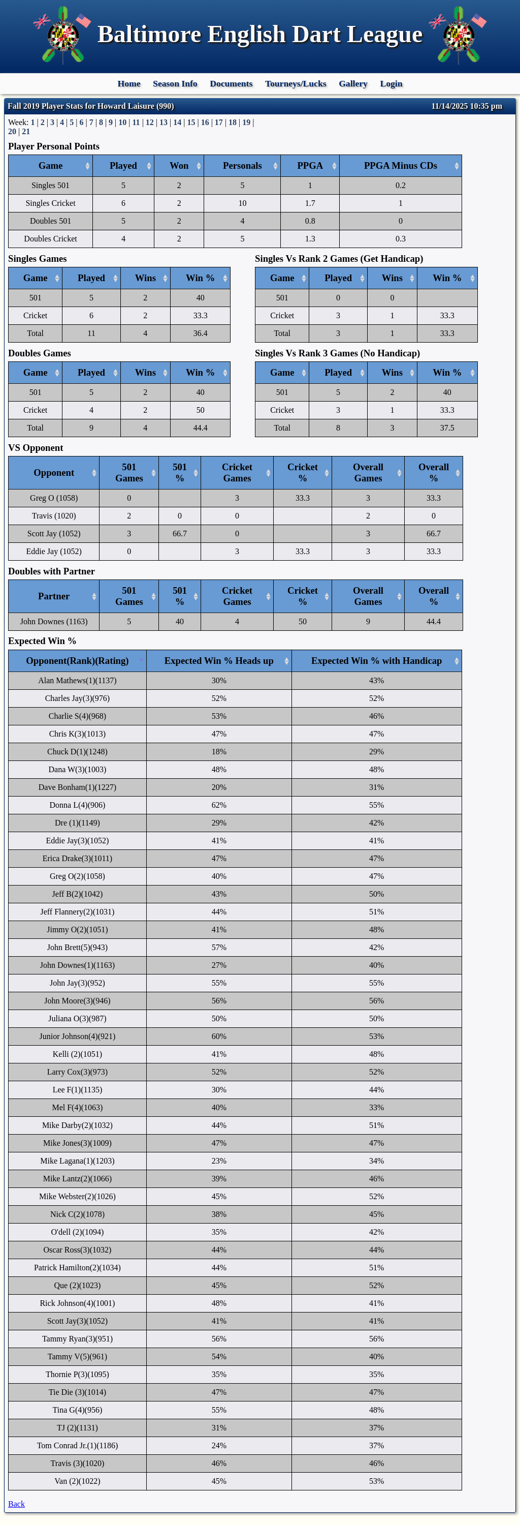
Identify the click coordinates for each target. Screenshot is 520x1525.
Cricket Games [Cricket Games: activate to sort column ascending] (237, 472)
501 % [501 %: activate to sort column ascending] (180, 472)
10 (122, 122)
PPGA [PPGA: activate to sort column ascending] (310, 165)
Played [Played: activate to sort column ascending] (123, 165)
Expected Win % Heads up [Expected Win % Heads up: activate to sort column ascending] (219, 660)
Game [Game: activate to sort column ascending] (51, 165)
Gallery (353, 83)
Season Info (175, 83)
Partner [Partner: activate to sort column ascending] (54, 596)
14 (177, 122)
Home (129, 83)
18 (233, 122)
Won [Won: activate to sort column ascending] (179, 165)
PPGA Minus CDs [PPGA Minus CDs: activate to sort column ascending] (400, 165)
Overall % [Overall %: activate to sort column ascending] (433, 472)
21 (26, 131)
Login (391, 83)
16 (205, 122)
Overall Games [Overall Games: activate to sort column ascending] (368, 472)
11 (136, 122)
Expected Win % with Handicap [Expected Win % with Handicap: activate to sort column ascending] (376, 660)
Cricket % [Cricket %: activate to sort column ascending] (302, 472)
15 (191, 122)
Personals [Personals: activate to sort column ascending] (242, 165)
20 (12, 131)
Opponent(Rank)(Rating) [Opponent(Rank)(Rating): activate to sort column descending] (77, 660)
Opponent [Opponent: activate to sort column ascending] (54, 472)
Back (16, 1504)
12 (150, 122)
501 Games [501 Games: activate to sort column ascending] (129, 472)
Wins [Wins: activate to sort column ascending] (145, 277)
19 (246, 122)
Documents (231, 83)
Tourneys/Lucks (296, 83)
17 (219, 122)
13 (163, 122)
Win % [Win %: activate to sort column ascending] (200, 277)
